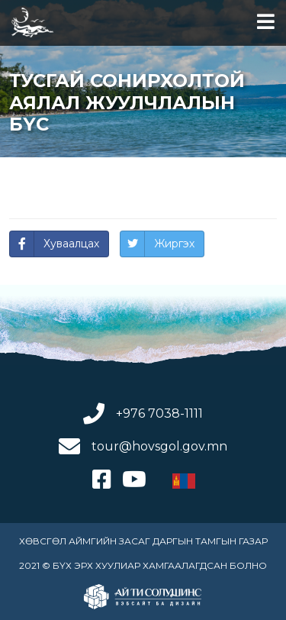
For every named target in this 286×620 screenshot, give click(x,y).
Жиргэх (174, 243)
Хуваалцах (71, 243)
